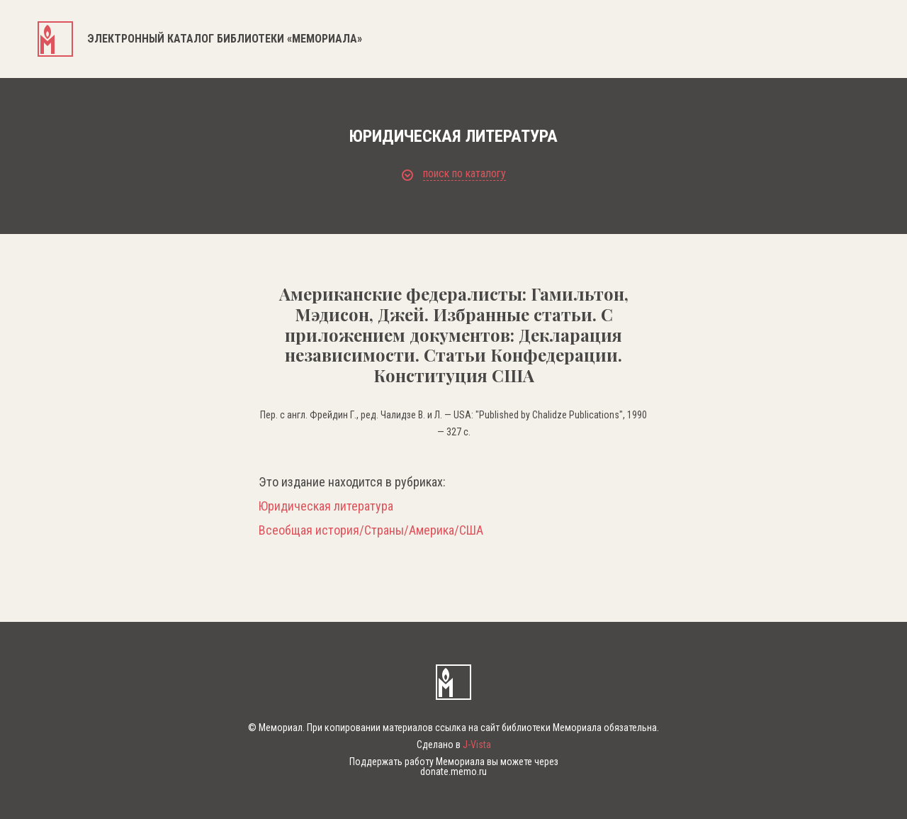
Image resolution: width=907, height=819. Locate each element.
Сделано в (454, 745)
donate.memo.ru (453, 771)
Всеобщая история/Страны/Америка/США (371, 530)
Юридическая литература (326, 506)
